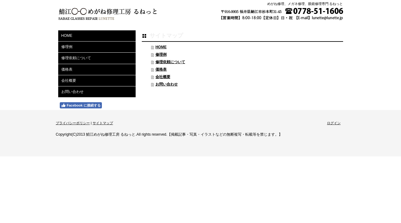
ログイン (334, 123)
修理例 (161, 54)
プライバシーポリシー (73, 123)
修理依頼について (170, 62)
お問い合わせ (166, 84)
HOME (161, 47)
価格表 (161, 69)
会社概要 (162, 77)
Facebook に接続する (81, 105)
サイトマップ (103, 123)
